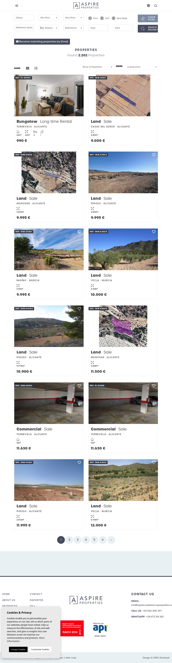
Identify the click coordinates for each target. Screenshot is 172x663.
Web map (70, 657)
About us (8, 600)
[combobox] (24, 18)
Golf (104, 18)
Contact (36, 594)
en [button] (31, 606)
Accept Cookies (18, 649)
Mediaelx (164, 657)
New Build (119, 18)
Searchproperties (153, 28)
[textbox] (24, 18)
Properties (9, 606)
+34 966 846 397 (152, 610)
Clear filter (151, 18)
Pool (93, 18)
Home (6, 594)
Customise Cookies (40, 649)
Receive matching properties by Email (42, 41)
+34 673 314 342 (155, 616)
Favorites (37, 600)
